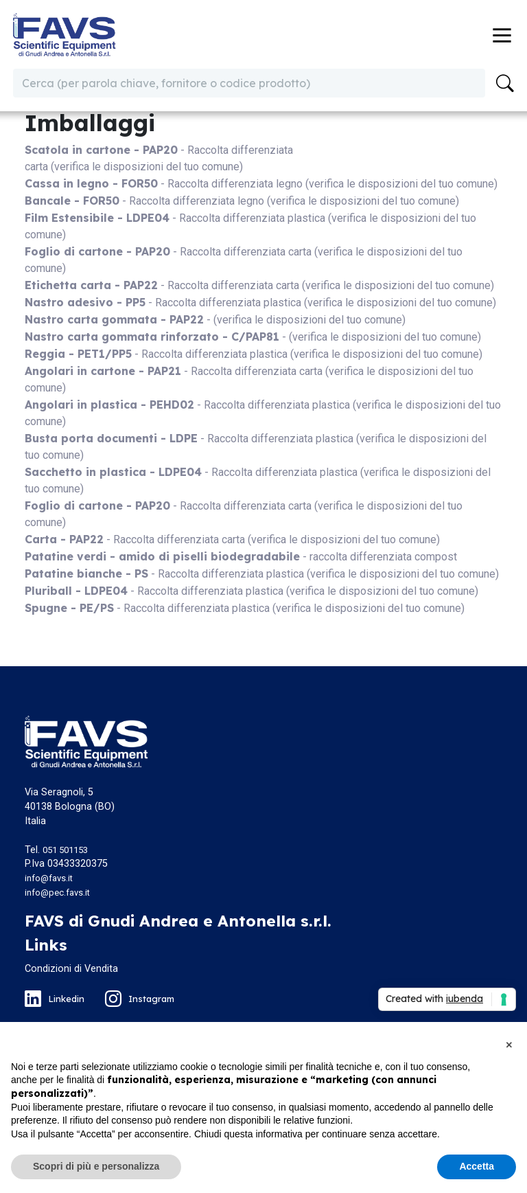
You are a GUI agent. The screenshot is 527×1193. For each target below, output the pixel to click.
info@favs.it (49, 878)
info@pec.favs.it (57, 892)
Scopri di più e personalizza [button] (96, 1166)
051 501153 (65, 850)
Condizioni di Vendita (71, 969)
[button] (509, 1044)
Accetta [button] (476, 1166)
